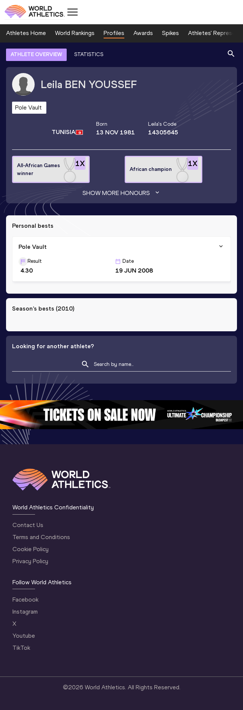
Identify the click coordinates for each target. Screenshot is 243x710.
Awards (143, 33)
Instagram (25, 611)
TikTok (21, 647)
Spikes (170, 33)
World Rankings (75, 33)
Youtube (23, 635)
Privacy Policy (30, 561)
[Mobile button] (72, 12)
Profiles (114, 33)
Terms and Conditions (41, 537)
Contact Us (27, 525)
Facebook (25, 599)
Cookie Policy (30, 549)
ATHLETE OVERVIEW (36, 54)
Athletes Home (26, 33)
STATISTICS (88, 54)
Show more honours (122, 193)
